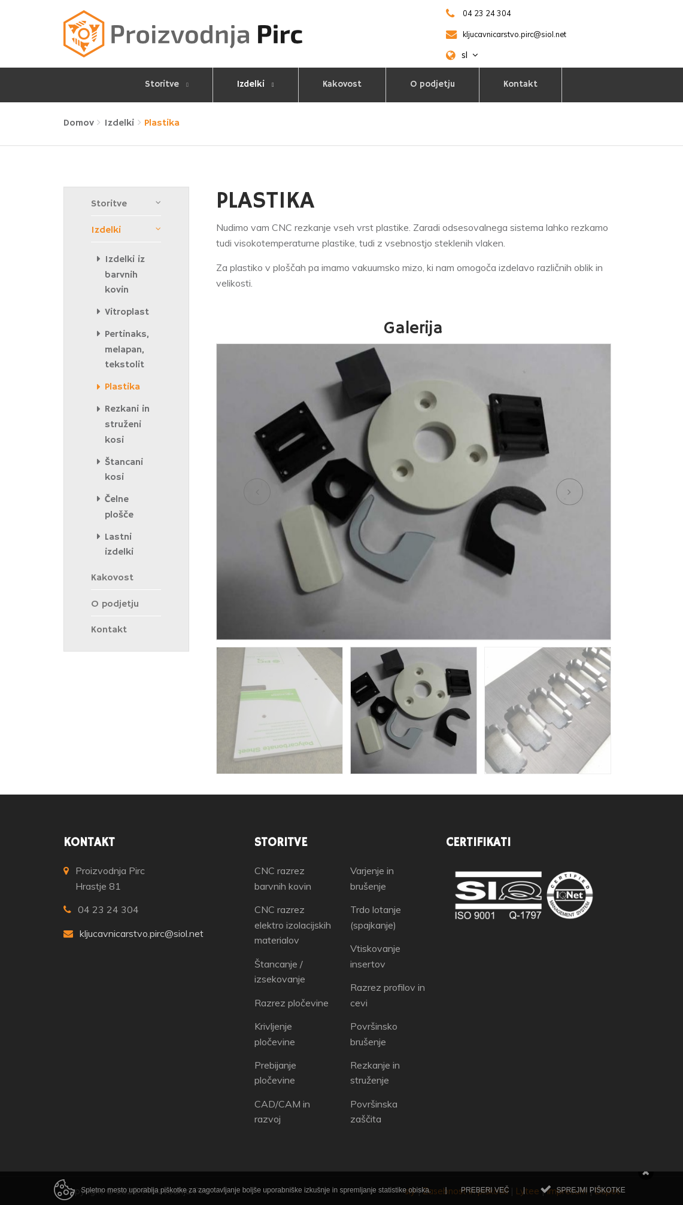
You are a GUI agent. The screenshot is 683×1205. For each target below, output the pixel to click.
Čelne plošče (119, 507)
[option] (414, 492)
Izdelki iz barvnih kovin (125, 275)
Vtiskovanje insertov (375, 956)
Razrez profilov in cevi (387, 995)
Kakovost (342, 84)
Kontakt (520, 84)
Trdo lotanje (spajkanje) (375, 917)
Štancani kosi (124, 470)
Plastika (122, 387)
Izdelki (252, 84)
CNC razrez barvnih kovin (282, 878)
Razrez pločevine (291, 1003)
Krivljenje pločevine (274, 1034)
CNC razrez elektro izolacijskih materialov (292, 924)
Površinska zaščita (373, 1111)
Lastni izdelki (119, 545)
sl (470, 54)
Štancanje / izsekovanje (279, 971)
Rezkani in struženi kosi (127, 424)
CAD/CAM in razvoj (282, 1111)
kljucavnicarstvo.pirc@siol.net (142, 933)
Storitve (163, 84)
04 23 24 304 (108, 909)
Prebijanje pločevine (275, 1073)
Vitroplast (127, 312)
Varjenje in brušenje (372, 878)
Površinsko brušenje (373, 1034)
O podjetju (432, 84)
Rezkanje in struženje (375, 1073)
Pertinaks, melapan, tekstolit (127, 349)
